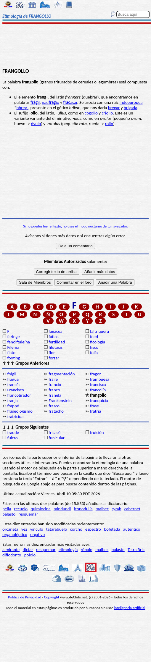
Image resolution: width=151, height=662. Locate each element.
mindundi (62, 508)
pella (6, 508)
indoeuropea (131, 102)
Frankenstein (60, 400)
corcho (76, 529)
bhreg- (22, 107)
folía (94, 352)
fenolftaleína (18, 342)
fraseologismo (20, 411)
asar (70, 102)
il (35, 102)
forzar (54, 358)
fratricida (15, 416)
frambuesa (99, 379)
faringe (13, 336)
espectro (93, 529)
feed (94, 336)
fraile (53, 379)
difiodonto (11, 555)
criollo (107, 113)
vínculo (36, 529)
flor (52, 352)
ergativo (37, 534)
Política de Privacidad (25, 597)
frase (94, 405)
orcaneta (10, 529)
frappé (13, 405)
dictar (28, 549)
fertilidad (57, 342)
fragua (13, 379)
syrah (116, 508)
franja (12, 400)
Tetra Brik (136, 549)
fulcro (12, 437)
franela (55, 395)
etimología (68, 549)
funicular (57, 437)
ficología (97, 342)
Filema (13, 347)
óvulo (36, 123)
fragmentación (62, 374)
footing (13, 358)
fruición (97, 432)
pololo (30, 555)
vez (24, 529)
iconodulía (83, 508)
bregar (114, 107)
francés (13, 384)
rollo (109, 123)
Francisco (15, 390)
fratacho (56, 411)
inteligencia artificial (129, 608)
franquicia (99, 400)
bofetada (112, 529)
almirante (11, 549)
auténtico (131, 529)
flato (11, 352)
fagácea (55, 331)
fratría (95, 411)
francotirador (19, 395)
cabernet (132, 508)
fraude (13, 432)
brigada (130, 107)
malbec (102, 508)
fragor (95, 374)
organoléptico (14, 534)
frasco (54, 405)
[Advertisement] (75, 46)
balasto (8, 514)
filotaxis (55, 347)
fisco (94, 347)
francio (55, 384)
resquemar (28, 514)
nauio (50, 102)
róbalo (86, 549)
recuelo (21, 508)
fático (54, 336)
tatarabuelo (56, 529)
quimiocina (40, 508)
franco (54, 390)
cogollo (91, 113)
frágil (11, 374)
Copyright (51, 597)
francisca (98, 384)
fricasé (54, 432)
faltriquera (99, 331)
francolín (98, 390)
